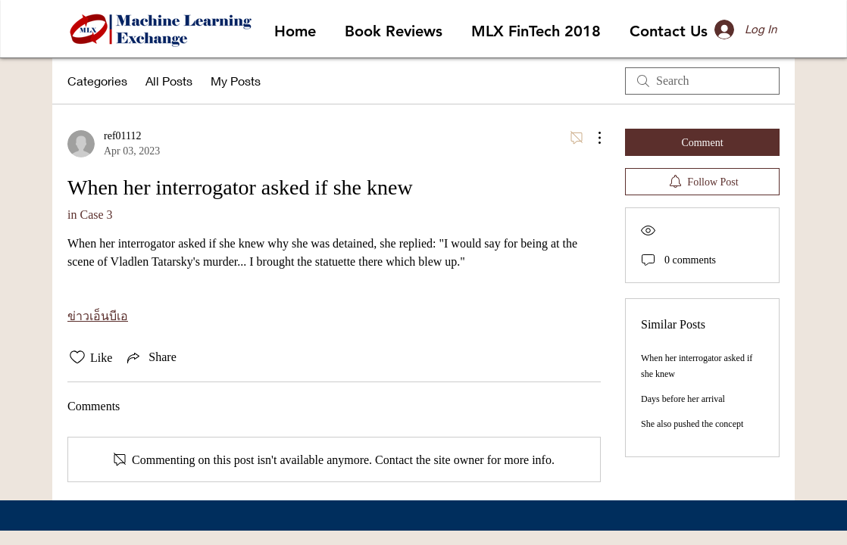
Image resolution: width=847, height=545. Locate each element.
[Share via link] (150, 357)
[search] (702, 81)
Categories (97, 80)
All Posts (168, 80)
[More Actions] (592, 138)
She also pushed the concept (692, 424)
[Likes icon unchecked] (77, 357)
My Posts (236, 80)
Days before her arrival (683, 399)
